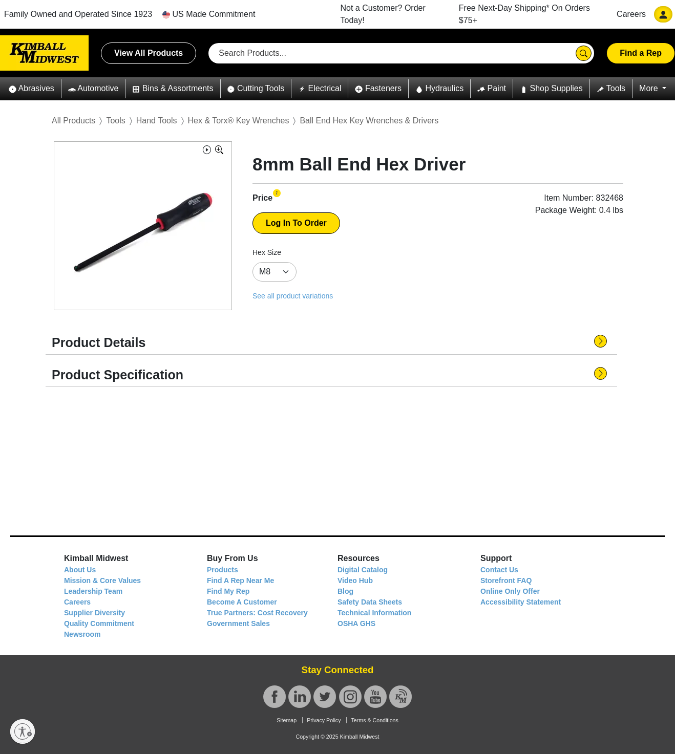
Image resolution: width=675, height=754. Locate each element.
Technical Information (374, 613)
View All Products (148, 53)
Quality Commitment (99, 623)
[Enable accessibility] (22, 731)
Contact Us (499, 570)
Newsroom (82, 634)
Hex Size (266, 252)
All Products (73, 120)
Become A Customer (242, 602)
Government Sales (238, 623)
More (649, 88)
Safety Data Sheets (370, 602)
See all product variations (292, 296)
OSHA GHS (356, 623)
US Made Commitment (208, 14)
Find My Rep (228, 591)
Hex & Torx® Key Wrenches (238, 120)
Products (222, 570)
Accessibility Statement (520, 602)
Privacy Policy (324, 720)
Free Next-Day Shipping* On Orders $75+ (524, 14)
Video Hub (355, 580)
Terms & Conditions (374, 720)
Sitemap (287, 720)
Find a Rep (641, 53)
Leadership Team (93, 591)
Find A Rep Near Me (240, 580)
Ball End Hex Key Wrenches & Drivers (369, 120)
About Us (80, 570)
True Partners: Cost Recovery (257, 613)
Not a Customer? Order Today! (383, 14)
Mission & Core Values (102, 580)
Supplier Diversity (94, 613)
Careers (631, 14)
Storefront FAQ (506, 580)
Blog (345, 591)
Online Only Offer (510, 591)
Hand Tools (156, 120)
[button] (31, 88)
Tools (115, 120)
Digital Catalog (363, 570)
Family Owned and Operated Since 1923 (78, 14)
